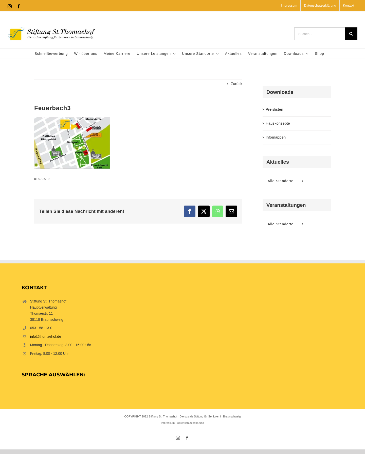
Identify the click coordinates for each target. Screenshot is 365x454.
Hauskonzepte (278, 123)
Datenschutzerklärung (190, 422)
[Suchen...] (319, 33)
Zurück (236, 83)
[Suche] (351, 33)
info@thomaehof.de (45, 336)
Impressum (168, 422)
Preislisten (274, 109)
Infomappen (276, 137)
